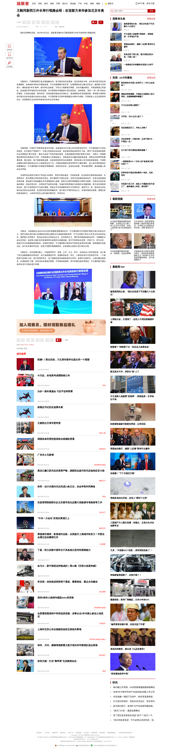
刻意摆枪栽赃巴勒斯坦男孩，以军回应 (128, 424)
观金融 (73, 3)
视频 (98, 3)
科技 (86, 3)
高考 (104, 385)
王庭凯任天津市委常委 (49, 423)
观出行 (65, 3)
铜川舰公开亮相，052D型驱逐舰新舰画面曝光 (134, 687)
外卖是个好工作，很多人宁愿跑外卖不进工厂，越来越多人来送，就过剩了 (137, 185)
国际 (52, 3)
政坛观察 (102, 592)
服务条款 (63, 732)
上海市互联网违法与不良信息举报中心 (104, 745)
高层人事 (102, 433)
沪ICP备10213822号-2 (43, 737)
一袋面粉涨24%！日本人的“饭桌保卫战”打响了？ (137, 162)
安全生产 (102, 512)
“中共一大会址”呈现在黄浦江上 (53, 518)
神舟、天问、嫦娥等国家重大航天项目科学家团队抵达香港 (67, 645)
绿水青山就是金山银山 (97, 639)
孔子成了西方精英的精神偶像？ (134, 150)
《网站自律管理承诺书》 (125, 732)
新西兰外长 (24, 345)
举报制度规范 (111, 732)
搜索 (151, 11)
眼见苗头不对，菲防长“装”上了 (124, 371)
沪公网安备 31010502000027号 (65, 745)
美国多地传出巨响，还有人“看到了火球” (128, 498)
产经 (80, 3)
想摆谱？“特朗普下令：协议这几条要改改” (130, 347)
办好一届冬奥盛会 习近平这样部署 (55, 391)
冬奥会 (31, 345)
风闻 (40, 3)
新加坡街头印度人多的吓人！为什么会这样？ (137, 84)
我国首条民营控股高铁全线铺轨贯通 (55, 439)
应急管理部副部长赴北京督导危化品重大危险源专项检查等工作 (69, 502)
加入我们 (86, 732)
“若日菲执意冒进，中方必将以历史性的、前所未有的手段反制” (142, 720)
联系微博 (78, 732)
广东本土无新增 (45, 454)
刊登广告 (71, 732)
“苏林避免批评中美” (119, 673)
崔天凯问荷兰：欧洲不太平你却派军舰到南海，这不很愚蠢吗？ (142, 706)
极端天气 (102, 481)
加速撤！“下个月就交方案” (122, 473)
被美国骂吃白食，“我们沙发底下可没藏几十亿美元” (139, 25)
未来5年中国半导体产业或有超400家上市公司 (134, 692)
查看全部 (151, 18)
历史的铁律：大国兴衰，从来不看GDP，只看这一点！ (137, 140)
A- (41, 27)
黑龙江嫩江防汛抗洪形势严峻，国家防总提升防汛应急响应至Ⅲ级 (70, 470)
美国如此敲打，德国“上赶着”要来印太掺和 (139, 45)
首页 (34, 3)
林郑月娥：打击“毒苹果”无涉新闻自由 (56, 661)
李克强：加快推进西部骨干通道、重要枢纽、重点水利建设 (67, 581)
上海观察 (102, 544)
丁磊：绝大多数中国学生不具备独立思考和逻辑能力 (64, 550)
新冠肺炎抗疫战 (100, 465)
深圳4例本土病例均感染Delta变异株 (55, 597)
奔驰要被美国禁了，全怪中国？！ (125, 575)
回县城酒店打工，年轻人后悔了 (134, 128)
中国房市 (102, 623)
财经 (46, 3)
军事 (58, 3)
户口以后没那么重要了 (130, 105)
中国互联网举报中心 (83, 745)
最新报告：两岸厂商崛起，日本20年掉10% (129, 599)
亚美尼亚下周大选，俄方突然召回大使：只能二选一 (138, 55)
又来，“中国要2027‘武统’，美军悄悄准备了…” (131, 550)
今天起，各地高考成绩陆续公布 (53, 375)
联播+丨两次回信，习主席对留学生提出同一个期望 (63, 359)
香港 (104, 497)
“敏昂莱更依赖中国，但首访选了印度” (127, 624)
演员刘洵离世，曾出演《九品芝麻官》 (128, 649)
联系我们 (39, 732)
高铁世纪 (102, 449)
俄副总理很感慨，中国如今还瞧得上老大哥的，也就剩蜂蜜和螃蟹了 (137, 95)
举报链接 (102, 732)
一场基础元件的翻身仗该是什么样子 (138, 64)
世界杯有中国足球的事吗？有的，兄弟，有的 (137, 174)
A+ (46, 27)
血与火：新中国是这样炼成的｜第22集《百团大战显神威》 (67, 565)
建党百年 (102, 528)
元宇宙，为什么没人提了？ (132, 116)
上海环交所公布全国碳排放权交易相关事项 (59, 629)
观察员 (109, 3)
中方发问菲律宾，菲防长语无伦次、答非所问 (134, 701)
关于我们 (47, 732)
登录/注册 (150, 3)
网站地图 (94, 732)
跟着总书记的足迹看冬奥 (50, 407)
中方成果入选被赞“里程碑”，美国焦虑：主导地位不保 (138, 35)
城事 (92, 3)
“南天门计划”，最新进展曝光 (126, 710)
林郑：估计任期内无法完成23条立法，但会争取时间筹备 (66, 486)
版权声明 (55, 732)
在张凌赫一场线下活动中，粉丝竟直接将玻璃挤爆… (136, 696)
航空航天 (102, 655)
